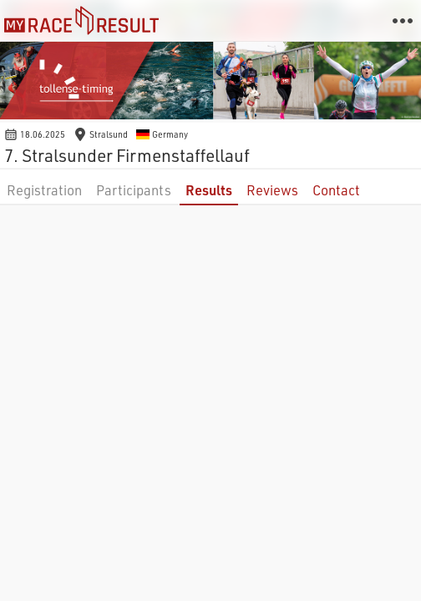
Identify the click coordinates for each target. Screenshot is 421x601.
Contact (336, 190)
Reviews (272, 190)
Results (208, 190)
